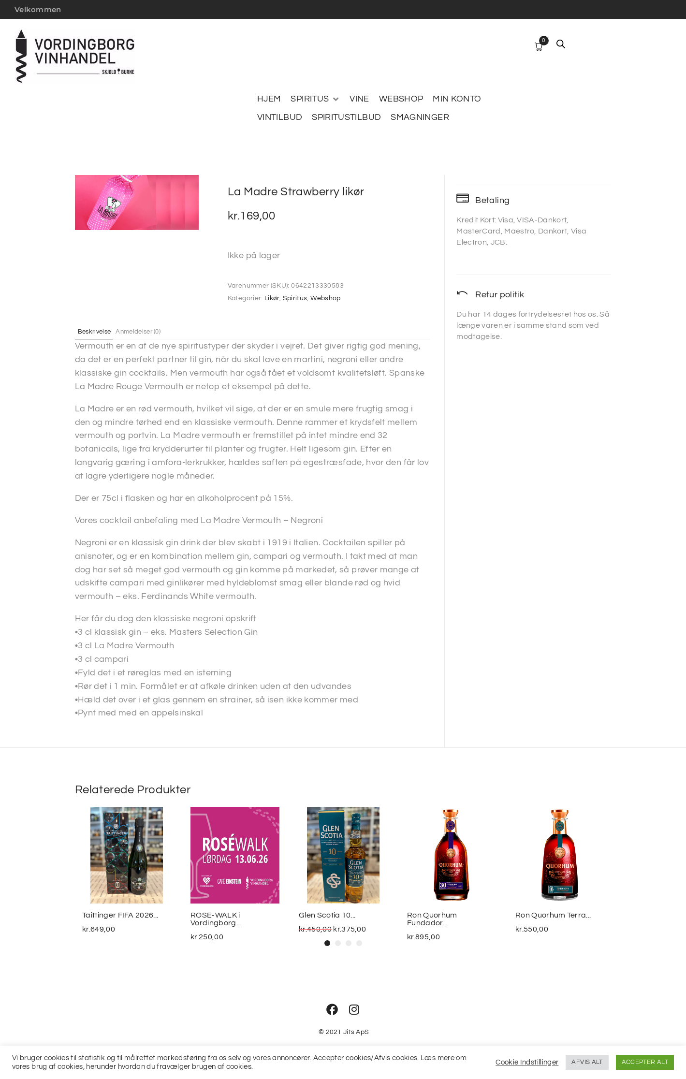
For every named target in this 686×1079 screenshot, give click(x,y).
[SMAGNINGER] (420, 117)
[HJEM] (269, 99)
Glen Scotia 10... (327, 915)
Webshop (325, 298)
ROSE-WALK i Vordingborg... (215, 919)
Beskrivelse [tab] (100, 331)
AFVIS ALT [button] (586, 1062)
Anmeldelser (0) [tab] (154, 331)
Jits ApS (356, 1032)
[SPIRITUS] (315, 99)
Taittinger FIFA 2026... (120, 915)
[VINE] (359, 99)
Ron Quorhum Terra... (553, 915)
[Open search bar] (561, 44)
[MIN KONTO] (457, 99)
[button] (327, 943)
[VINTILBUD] (279, 117)
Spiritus (295, 298)
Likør (271, 298)
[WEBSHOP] (401, 99)
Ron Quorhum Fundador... (432, 919)
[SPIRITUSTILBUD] (346, 117)
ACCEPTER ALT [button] (645, 1062)
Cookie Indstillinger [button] (527, 1062)
